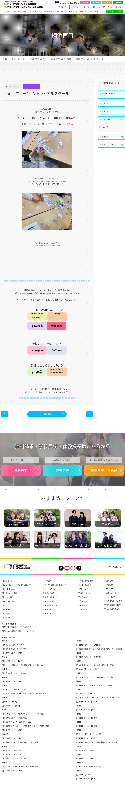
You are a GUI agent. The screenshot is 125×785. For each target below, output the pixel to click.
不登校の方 (84, 608)
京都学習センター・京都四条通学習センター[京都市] (97, 675)
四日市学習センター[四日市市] (89, 655)
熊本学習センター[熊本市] (88, 746)
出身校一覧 (8, 612)
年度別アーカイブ (108, 144)
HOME (4, 59)
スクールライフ (50, 589)
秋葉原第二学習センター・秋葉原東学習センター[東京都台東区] (27, 723)
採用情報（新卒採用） (113, 605)
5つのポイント (72, 11)
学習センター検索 (115, 11)
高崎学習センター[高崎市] (13, 679)
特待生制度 (49, 608)
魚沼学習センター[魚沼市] (13, 750)
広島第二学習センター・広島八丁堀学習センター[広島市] (99, 695)
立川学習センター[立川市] (13, 727)
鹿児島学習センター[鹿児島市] (89, 762)
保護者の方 (96, 7)
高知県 (78, 719)
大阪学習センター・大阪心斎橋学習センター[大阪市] (97, 663)
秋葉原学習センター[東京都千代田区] (17, 719)
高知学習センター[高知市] (88, 723)
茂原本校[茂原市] (10, 699)
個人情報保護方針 (113, 608)
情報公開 (48, 612)
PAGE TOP (117, 566)
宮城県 (4, 655)
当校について (59, 11)
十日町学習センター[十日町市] (15, 754)
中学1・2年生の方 (86, 581)
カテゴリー (106, 119)
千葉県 (4, 695)
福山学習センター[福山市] (88, 699)
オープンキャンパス (45, 11)
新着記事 (105, 136)
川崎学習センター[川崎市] (13, 735)
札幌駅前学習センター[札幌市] (15, 647)
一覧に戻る (47, 414)
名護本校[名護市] (84, 770)
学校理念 (83, 11)
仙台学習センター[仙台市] (13, 659)
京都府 (78, 671)
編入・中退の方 (107, 7)
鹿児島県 (79, 758)
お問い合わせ (111, 593)
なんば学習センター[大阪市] (88, 667)
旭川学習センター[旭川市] (13, 651)
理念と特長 (8, 581)
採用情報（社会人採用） (114, 601)
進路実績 (7, 616)
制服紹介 (7, 608)
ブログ (105, 127)
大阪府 (78, 659)
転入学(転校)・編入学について (56, 585)
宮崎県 (78, 750)
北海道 (4, 639)
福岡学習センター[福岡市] (88, 735)
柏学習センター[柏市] (12, 703)
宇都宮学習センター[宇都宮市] (15, 671)
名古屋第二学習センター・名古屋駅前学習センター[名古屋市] (100, 647)
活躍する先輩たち (95, 11)
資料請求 (85, 3)
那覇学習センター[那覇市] (88, 774)
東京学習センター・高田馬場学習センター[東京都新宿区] (24, 711)
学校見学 (107, 3)
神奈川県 (5, 731)
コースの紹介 (8, 597)
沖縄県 (78, 766)
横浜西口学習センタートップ (111, 84)
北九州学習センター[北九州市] (89, 731)
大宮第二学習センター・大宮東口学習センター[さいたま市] (25, 691)
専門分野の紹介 (10, 601)
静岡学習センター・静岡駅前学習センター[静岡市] (22, 762)
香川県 (78, 711)
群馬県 (4, 675)
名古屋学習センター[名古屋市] (89, 643)
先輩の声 (105, 103)
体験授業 (96, 3)
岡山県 (78, 703)
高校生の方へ (63, 7)
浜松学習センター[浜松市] (13, 766)
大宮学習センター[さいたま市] (15, 687)
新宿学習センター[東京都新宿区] (16, 715)
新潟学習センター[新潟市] (13, 746)
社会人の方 (84, 597)
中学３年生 (74, 7)
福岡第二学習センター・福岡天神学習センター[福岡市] (98, 739)
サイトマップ (110, 597)
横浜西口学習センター (38, 59)
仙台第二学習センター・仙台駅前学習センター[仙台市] (24, 663)
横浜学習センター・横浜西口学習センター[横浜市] (22, 739)
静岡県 (4, 758)
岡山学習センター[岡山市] (88, 707)
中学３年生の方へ (86, 585)
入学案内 (33, 11)
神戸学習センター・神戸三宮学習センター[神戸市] (96, 683)
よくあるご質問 (50, 601)
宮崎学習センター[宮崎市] (88, 754)
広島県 (78, 687)
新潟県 (4, 742)
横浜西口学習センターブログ (61, 59)
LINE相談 (118, 3)
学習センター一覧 (18, 59)
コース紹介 (7, 11)
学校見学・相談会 (104, 470)
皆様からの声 (49, 593)
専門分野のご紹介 (20, 11)
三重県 (78, 651)
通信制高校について (11, 589)
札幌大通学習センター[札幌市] (15, 643)
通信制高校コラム (51, 605)
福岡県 (78, 727)
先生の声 (105, 111)
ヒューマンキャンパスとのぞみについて (17, 585)
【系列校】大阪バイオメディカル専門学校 (18, 626)
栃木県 (4, 667)
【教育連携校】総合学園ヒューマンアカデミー (20, 630)
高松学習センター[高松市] (88, 715)
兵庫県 (78, 679)
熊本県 (78, 742)
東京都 (4, 707)
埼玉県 (4, 683)
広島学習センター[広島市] (88, 691)
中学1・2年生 (85, 7)
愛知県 (78, 639)
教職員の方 (118, 7)
